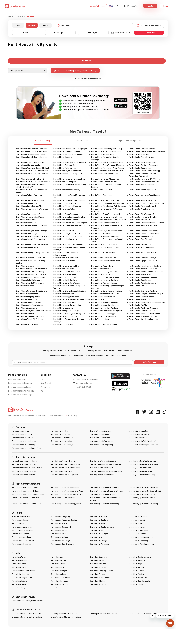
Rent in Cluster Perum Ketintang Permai (106, 217)
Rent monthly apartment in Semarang (104, 504)
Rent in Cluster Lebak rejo (63, 308)
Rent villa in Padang (97, 574)
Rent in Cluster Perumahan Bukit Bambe (144, 314)
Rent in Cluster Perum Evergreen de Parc (69, 179)
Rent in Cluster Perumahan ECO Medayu (144, 179)
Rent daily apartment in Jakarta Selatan (105, 464)
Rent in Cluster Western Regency (104, 154)
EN (115, 6)
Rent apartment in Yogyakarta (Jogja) (26, 448)
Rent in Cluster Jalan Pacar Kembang (143, 319)
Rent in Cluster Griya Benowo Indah (142, 162)
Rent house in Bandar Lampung (102, 527)
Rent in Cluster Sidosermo (101, 234)
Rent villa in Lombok (136, 571)
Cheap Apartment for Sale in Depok (103, 614)
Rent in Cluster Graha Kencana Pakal (105, 223)
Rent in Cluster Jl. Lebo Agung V (103, 316)
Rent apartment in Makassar (62, 438)
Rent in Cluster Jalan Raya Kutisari (66, 283)
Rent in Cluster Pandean (25, 314)
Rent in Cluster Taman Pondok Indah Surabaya (147, 151)
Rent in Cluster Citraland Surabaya (29, 165)
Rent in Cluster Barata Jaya (26, 308)
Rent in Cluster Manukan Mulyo (65, 239)
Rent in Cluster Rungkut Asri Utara (66, 234)
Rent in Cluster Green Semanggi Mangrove (107, 165)
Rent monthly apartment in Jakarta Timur (28, 494)
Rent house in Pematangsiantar (141, 537)
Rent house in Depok (20, 520)
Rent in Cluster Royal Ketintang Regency (106, 151)
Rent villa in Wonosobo (137, 584)
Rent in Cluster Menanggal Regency (67, 206)
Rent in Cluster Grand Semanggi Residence (70, 217)
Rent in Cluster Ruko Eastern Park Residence (108, 206)
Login (165, 6)
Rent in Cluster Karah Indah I (26, 223)
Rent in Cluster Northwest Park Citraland (144, 195)
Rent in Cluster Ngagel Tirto (139, 299)
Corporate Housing (97, 6)
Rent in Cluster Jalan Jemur (64, 261)
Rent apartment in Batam (138, 431)
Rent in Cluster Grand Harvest (27, 324)
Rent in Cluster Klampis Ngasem (141, 297)
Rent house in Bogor (20, 523)
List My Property (130, 6)
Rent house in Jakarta (98, 517)
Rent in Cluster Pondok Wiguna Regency (106, 149)
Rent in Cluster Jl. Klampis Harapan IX (30, 316)
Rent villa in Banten (97, 560)
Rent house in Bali (135, 523)
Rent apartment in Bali (17, 379)
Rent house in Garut (58, 534)
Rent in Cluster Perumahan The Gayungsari (32, 209)
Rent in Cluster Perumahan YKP (28, 214)
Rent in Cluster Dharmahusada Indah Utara (32, 236)
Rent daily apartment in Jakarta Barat (143, 464)
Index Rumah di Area (58, 356)
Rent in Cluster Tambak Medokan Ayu (30, 258)
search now (149, 32)
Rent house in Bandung (138, 517)
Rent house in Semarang (138, 541)
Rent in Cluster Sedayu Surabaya (28, 302)
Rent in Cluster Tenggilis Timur (27, 266)
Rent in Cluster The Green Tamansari (143, 165)
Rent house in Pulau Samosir (23, 541)
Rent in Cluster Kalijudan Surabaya (142, 283)
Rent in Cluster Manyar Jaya (26, 234)
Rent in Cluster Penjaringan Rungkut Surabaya (147, 302)
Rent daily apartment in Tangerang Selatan (106, 471)
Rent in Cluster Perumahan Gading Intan (106, 311)
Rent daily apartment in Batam (140, 471)
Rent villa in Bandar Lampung (140, 557)
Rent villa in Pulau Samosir (100, 578)
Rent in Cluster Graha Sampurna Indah (68, 214)
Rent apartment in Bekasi (22, 434)
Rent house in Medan (98, 537)
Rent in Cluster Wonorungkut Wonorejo (68, 244)
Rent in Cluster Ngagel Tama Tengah (143, 261)
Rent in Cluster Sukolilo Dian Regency (30, 200)
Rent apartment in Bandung (20, 383)
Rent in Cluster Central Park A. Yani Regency (70, 223)
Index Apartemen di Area (74, 351)
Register (150, 6)
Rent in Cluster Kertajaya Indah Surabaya (31, 231)
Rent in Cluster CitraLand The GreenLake (31, 149)
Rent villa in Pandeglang (138, 574)
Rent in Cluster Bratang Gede (64, 274)
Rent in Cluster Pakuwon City (64, 165)
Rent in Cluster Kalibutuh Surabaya (104, 302)
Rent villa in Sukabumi (59, 584)
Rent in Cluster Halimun (100, 319)
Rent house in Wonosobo (99, 544)
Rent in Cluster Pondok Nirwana (28, 203)
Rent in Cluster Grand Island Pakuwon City (69, 225)
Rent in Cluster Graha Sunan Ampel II (105, 214)
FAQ (42, 379)
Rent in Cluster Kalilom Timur (102, 266)
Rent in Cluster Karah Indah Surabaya (143, 308)
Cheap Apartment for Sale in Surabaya (66, 617)
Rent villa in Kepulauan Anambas (24, 571)
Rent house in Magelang (21, 537)
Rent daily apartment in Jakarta (24, 461)
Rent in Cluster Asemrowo (101, 269)
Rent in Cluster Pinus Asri (63, 324)
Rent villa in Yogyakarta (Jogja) (24, 588)
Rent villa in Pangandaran (22, 578)
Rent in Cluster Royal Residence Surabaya (69, 162)
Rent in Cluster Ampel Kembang (141, 247)
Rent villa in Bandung (20, 560)
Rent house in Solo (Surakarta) (63, 544)
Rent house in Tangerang (60, 517)
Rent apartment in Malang (100, 438)
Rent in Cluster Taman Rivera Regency (30, 154)
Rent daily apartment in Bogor (101, 468)
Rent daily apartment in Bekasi (24, 464)
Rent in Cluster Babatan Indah (140, 168)
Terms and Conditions (56, 416)
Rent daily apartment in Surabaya (103, 461)
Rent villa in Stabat (19, 584)
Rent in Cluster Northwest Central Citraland (32, 168)
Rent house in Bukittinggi (138, 530)
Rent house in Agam (59, 523)
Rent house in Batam (59, 530)
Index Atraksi (109, 351)
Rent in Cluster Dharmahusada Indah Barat (69, 291)
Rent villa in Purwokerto (138, 578)
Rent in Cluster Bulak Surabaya (65, 280)
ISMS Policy (72, 416)
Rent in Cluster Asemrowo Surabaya (143, 269)
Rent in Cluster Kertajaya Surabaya (104, 280)
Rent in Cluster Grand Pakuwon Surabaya (31, 157)
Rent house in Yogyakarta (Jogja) (142, 544)
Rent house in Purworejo (60, 541)
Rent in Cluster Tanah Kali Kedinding (29, 319)
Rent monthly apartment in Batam (142, 498)
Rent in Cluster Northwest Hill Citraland (106, 200)
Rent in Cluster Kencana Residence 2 (30, 179)
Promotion (45, 387)
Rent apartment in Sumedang (23, 445)
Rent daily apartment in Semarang (103, 475)
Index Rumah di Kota (125, 351)
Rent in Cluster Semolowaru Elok (66, 266)
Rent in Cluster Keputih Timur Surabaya (31, 239)
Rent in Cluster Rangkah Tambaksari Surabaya (34, 311)
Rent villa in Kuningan (59, 571)
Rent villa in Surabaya (98, 584)
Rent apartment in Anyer (21, 431)
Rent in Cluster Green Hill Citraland (66, 151)
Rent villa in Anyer (19, 557)
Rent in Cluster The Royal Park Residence (107, 171)
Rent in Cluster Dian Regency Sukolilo (105, 247)
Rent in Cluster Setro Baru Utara (141, 185)
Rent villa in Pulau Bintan (60, 578)
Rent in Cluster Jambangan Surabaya (143, 277)
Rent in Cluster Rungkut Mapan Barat (30, 283)
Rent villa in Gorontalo (98, 567)
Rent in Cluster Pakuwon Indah (65, 168)
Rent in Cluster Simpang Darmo (28, 297)
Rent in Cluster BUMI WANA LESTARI (143, 316)
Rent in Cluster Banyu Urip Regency (142, 190)
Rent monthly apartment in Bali (63, 498)
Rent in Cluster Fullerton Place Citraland (31, 162)
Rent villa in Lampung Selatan (101, 571)
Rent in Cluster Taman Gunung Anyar (67, 174)
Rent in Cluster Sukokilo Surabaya (29, 280)
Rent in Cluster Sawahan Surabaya (142, 258)
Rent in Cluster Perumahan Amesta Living (69, 185)
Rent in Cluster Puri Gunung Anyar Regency (108, 168)
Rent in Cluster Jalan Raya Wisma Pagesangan (71, 299)
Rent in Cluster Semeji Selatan (103, 253)
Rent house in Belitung (98, 530)
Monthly (31, 25)
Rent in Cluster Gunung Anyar (27, 247)
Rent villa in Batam (19, 564)
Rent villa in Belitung (58, 564)
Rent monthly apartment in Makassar (26, 504)
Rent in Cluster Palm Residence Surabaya (145, 266)
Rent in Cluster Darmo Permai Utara (67, 272)
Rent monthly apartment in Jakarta (25, 487)
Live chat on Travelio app (85, 379)
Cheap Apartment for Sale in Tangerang (144, 614)
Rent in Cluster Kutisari (138, 286)
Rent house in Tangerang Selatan (64, 520)
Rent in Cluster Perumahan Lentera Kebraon (33, 182)
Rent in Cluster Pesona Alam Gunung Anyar (70, 149)
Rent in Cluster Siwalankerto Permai (143, 253)
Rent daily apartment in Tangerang (142, 461)
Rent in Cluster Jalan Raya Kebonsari (30, 305)
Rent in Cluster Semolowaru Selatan (105, 277)
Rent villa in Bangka (58, 560)
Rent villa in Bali (57, 557)
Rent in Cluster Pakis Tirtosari (140, 239)
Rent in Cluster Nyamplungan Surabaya (31, 274)
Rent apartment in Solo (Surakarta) (142, 441)
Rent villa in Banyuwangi (138, 560)
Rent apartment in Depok (99, 434)
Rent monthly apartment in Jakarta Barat (145, 491)
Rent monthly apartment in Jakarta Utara (67, 491)
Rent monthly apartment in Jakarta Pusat (67, 494)
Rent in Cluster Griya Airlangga (103, 314)
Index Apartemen (94, 351)
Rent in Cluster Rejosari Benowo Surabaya (32, 244)
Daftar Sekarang (149, 362)
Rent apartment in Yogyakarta (21, 391)
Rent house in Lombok (137, 534)
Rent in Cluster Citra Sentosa (64, 269)
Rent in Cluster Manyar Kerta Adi (103, 258)
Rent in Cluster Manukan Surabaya (104, 308)
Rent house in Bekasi (137, 520)
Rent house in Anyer (97, 523)
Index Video (121, 356)
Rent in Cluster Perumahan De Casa (143, 225)
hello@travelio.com (83, 383)
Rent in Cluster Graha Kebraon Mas (29, 206)
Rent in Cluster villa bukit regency (66, 220)
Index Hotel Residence (94, 356)
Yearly (45, 25)
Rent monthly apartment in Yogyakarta (66, 504)
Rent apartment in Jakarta (19, 387)
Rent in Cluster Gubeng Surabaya (104, 272)
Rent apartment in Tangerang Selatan (143, 445)
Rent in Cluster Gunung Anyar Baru (104, 244)
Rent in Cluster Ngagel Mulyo (140, 274)
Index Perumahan (76, 356)
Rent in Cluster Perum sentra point (142, 206)
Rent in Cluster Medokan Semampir (105, 236)
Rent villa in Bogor (135, 564)
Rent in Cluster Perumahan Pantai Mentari (32, 171)
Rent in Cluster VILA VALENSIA (65, 316)
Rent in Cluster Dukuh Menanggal (142, 311)
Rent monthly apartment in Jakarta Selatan (106, 491)
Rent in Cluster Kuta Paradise (140, 220)
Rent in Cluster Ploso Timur (101, 190)
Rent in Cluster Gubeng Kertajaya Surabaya (32, 253)
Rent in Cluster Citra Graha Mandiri (104, 174)
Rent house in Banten (137, 527)
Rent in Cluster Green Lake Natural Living (31, 225)
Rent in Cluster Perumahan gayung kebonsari (108, 220)
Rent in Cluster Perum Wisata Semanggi (144, 171)
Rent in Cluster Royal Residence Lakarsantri (146, 272)
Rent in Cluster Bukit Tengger (140, 280)
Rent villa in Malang (58, 574)
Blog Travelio (46, 383)
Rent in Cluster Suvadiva (62, 157)
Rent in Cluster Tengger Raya (64, 277)
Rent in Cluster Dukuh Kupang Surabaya (106, 291)
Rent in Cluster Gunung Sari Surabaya (67, 236)
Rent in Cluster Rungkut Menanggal (142, 200)
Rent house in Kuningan (99, 534)
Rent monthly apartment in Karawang (143, 504)
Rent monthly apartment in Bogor (103, 494)
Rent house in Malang (59, 537)
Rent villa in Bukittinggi (20, 567)
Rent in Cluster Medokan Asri (140, 244)
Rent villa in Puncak (58, 588)
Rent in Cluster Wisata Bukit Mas (141, 157)
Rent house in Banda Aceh (61, 527)
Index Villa (110, 356)
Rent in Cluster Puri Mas (138, 305)
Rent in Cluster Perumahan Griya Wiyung (31, 151)
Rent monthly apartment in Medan (25, 498)
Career (43, 391)
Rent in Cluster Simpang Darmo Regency (69, 314)
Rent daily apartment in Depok (140, 468)
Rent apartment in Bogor (60, 434)
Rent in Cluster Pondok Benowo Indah (105, 261)
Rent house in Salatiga (98, 541)
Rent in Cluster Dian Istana (101, 195)
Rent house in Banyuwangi (22, 530)
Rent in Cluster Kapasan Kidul (27, 294)
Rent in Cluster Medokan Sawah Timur (144, 234)
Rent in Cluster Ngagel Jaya (64, 294)
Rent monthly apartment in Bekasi (25, 491)
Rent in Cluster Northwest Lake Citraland (69, 200)
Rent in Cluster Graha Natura (64, 209)
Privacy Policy (40, 416)
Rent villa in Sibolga (97, 581)
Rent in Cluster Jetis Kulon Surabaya (143, 291)
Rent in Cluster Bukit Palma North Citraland (107, 203)
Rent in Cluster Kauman (25, 286)
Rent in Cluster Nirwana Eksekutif (104, 324)
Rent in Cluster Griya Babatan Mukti (67, 171)
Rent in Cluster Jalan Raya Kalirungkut (30, 277)
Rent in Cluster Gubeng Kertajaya (104, 182)
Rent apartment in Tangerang (101, 445)
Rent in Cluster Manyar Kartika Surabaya (31, 269)
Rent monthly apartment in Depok (142, 494)
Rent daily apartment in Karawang (142, 475)
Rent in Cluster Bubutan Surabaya (29, 195)
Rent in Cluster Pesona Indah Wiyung (30, 217)
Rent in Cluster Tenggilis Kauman (66, 297)
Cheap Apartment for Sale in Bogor (64, 614)
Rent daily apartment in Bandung (63, 461)
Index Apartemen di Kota (52, 351)
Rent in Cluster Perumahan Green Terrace (145, 182)
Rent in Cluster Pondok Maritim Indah (105, 179)
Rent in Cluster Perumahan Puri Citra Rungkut (146, 203)
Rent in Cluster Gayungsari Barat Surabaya (32, 291)
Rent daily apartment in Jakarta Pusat (65, 468)
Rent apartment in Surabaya (20, 394)
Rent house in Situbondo (21, 544)
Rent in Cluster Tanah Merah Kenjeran (106, 294)
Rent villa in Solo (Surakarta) (140, 581)
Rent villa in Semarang (59, 581)
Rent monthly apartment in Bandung (65, 487)
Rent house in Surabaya (99, 520)
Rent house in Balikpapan (22, 527)
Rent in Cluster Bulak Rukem (102, 274)
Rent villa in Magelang (20, 574)
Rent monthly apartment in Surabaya (104, 487)
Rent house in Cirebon (20, 534)
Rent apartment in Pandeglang (24, 441)
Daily (18, 25)
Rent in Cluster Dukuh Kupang (64, 182)
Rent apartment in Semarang (101, 441)
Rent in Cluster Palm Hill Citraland (66, 203)
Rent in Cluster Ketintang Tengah (104, 283)
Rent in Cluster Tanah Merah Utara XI (143, 231)
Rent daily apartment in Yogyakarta (64, 475)
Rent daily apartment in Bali (61, 471)
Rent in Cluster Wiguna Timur (64, 302)
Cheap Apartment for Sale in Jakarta (26, 614)
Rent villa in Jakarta (136, 567)
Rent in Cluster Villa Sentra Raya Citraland (107, 162)
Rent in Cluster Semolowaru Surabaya (30, 272)
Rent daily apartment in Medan (24, 471)
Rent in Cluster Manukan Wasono (142, 149)
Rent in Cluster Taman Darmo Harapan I (68, 154)
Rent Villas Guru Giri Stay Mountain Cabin (28, 601)
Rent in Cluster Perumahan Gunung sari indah (146, 223)
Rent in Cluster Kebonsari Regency (66, 190)
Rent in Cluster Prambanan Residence (143, 217)
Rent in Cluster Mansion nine (27, 220)
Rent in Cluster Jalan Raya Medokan (67, 305)
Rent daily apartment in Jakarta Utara (65, 464)
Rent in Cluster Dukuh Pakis (63, 231)
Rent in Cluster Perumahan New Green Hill (32, 174)
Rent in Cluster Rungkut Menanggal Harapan (146, 294)
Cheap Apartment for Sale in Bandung (27, 617)
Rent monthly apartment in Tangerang (143, 487)
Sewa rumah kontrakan (21, 517)
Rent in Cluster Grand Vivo (139, 154)
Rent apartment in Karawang (23, 438)
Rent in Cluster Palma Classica (103, 297)
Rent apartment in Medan (139, 438)
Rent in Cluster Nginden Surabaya (66, 311)
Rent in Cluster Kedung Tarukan (141, 236)
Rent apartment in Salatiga (61, 441)
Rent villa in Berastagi (98, 564)
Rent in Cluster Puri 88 (99, 299)
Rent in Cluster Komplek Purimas (141, 209)
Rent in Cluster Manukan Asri (27, 299)
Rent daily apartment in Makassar (25, 475)
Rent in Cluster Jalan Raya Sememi (105, 305)
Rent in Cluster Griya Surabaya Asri (142, 214)
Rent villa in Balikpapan (98, 557)
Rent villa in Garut (57, 567)
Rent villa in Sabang (19, 581)
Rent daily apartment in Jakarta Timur (27, 468)
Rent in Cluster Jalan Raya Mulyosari (67, 258)
